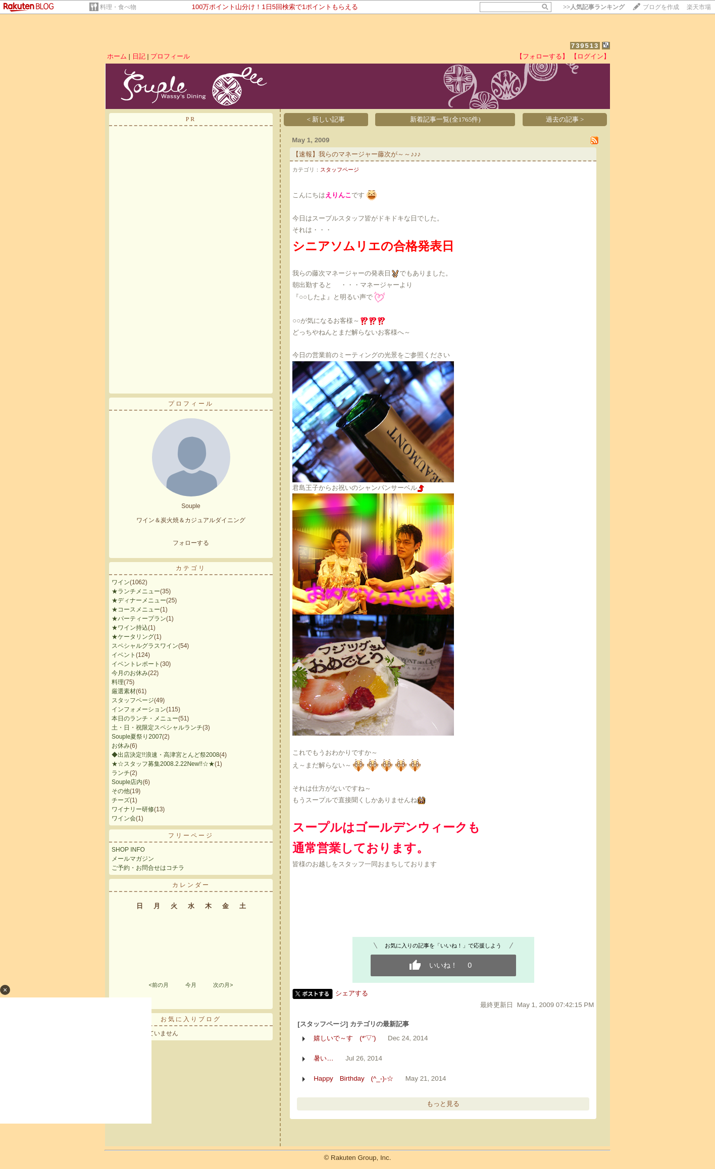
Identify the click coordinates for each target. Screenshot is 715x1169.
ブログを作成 (661, 7)
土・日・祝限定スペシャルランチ (157, 727)
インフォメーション (139, 709)
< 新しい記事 (326, 119)
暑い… (323, 1058)
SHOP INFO (128, 849)
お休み (121, 745)
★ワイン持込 (130, 627)
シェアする (351, 993)
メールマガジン (133, 858)
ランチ (121, 772)
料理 (118, 682)
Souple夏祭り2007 (137, 736)
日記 (138, 56)
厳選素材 (124, 691)
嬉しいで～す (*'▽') (345, 1038)
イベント (124, 654)
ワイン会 (124, 818)
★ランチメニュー (136, 591)
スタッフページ (133, 700)
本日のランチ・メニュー (145, 718)
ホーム (117, 56)
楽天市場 (699, 7)
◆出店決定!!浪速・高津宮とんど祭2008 (165, 754)
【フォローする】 (542, 56)
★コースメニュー (136, 609)
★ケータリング (133, 636)
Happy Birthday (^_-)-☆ (353, 1078)
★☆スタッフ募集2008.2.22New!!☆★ (163, 763)
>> (594, 7)
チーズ (121, 800)
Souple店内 (127, 782)
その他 (121, 791)
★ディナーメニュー (139, 600)
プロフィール (170, 56)
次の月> (223, 985)
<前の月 (158, 985)
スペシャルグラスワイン (145, 645)
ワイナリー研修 (133, 809)
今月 (190, 985)
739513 (585, 45)
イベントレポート (136, 663)
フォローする (191, 542)
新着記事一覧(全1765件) (445, 119)
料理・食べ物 (118, 7)
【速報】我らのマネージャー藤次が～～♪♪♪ (356, 154)
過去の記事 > (565, 119)
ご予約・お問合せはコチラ (148, 867)
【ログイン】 (590, 56)
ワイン (121, 582)
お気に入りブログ (191, 1019)
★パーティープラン (139, 618)
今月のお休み (130, 673)
